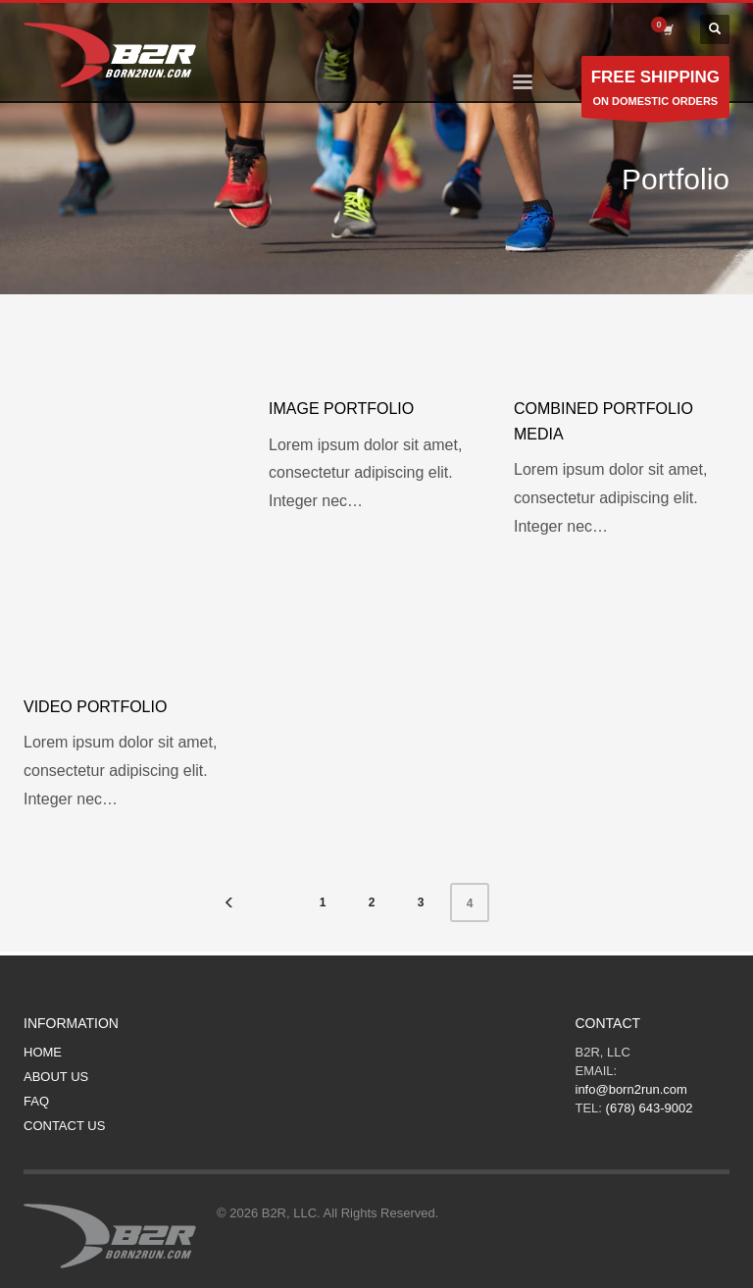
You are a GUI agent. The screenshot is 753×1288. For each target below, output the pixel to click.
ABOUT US (56, 1076)
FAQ (36, 1101)
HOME (43, 1052)
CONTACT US (64, 1125)
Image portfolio (341, 408)
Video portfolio (95, 706)
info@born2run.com (631, 1089)
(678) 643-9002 (649, 1108)
